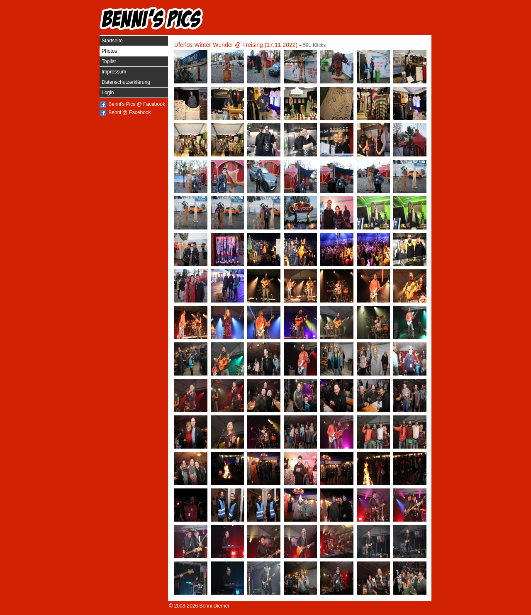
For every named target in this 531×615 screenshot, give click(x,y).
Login (108, 92)
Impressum (114, 72)
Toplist (109, 61)
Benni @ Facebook (129, 112)
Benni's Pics (151, 18)
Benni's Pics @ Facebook (136, 104)
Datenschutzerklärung (126, 82)
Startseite (112, 41)
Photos (109, 51)
